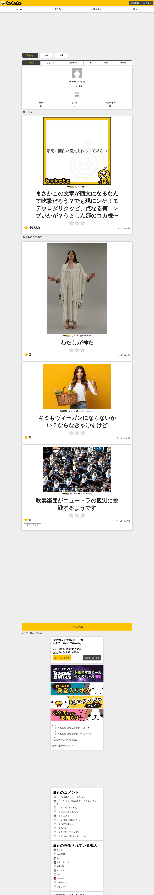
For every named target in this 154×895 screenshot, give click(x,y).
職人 (135, 9)
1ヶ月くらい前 (123, 355)
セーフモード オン (62, 658)
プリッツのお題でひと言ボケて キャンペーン (77, 732)
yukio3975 (59, 854)
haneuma (59, 878)
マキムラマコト (61, 862)
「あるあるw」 (61, 828)
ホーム (19, 9)
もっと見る (77, 626)
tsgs (57, 874)
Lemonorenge (61, 882)
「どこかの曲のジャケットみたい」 (70, 797)
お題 (61, 55)
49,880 (32, 228)
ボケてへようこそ (92, 658)
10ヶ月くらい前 (123, 521)
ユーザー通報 (77, 86)
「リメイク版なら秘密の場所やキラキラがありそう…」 (75, 802)
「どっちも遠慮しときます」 (67, 811)
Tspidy (30, 55)
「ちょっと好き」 (62, 815)
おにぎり (59, 870)
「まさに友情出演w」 (64, 824)
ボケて (25, 633)
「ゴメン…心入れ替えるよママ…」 (69, 807)
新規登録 (135, 3)
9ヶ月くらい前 (123, 438)
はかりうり (60, 886)
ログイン (147, 3)
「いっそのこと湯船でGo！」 (67, 819)
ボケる (57, 9)
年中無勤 (59, 866)
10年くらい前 (124, 228)
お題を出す (96, 9)
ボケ (46, 55)
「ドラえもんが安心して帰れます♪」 (70, 836)
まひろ (58, 850)
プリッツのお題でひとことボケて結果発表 (77, 726)
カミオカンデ (32, 525)
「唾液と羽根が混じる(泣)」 (67, 832)
